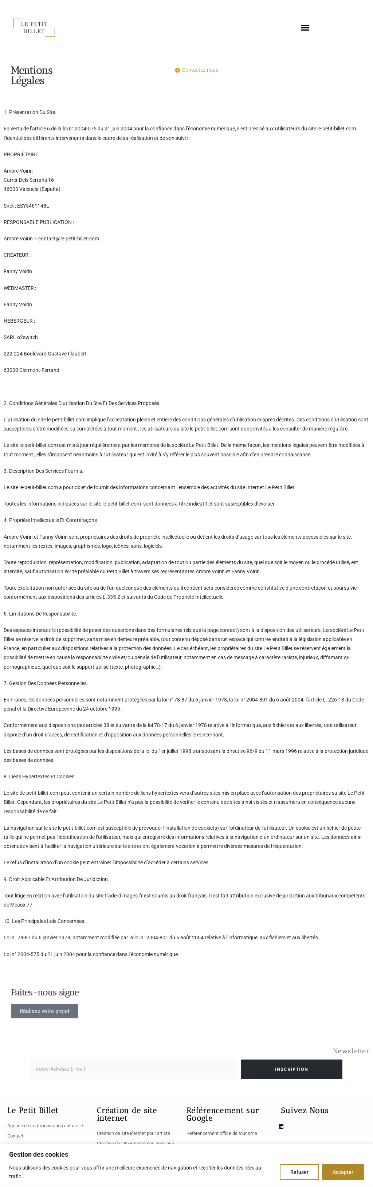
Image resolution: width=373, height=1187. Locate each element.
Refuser (299, 1172)
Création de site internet (127, 1114)
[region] (186, 1165)
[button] (305, 27)
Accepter (343, 1172)
